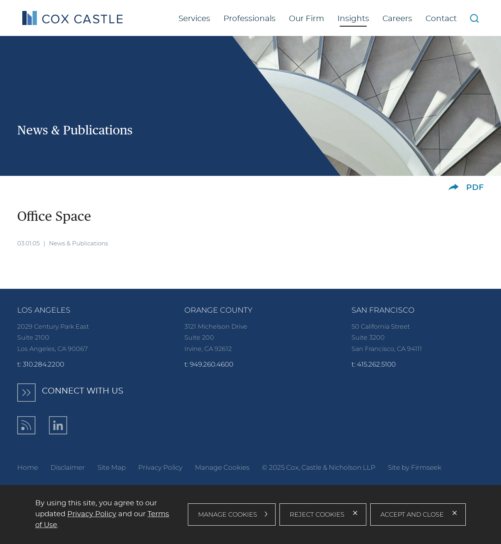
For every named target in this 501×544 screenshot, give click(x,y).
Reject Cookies (317, 514)
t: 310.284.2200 (40, 364)
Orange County (218, 310)
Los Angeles (43, 310)
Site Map (111, 467)
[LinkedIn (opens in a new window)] (58, 425)
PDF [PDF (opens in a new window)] (475, 187)
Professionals (249, 19)
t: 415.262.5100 (373, 364)
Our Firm (306, 19)
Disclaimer (67, 467)
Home (27, 467)
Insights (353, 19)
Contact (441, 19)
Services (194, 19)
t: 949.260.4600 (208, 364)
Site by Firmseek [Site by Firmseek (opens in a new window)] (415, 467)
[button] (453, 187)
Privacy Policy (160, 467)
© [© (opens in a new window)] (264, 467)
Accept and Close (412, 514)
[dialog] (250, 514)
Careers (397, 19)
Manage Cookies (222, 467)
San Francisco (382, 310)
